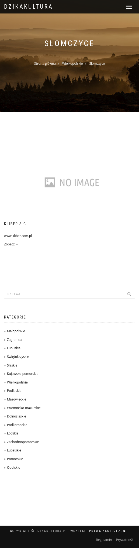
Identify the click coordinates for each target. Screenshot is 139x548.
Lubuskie (13, 348)
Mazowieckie (16, 399)
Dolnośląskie (16, 416)
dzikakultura (28, 6)
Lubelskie (14, 450)
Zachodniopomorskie (23, 442)
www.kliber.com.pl (18, 236)
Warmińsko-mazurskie (24, 408)
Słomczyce (97, 63)
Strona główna (45, 63)
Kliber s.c (15, 224)
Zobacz (9, 244)
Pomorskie (15, 459)
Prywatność (124, 539)
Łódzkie (13, 433)
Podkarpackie (17, 425)
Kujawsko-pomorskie (22, 373)
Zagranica (14, 339)
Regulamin (104, 539)
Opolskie (13, 467)
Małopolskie (16, 331)
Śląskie (12, 365)
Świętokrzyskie (18, 356)
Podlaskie (14, 390)
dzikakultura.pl (52, 531)
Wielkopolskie (72, 63)
